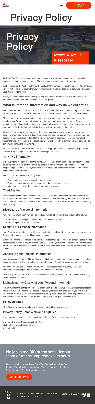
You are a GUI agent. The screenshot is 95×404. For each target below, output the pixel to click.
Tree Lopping (47, 367)
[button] (61, 5)
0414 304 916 (63, 60)
